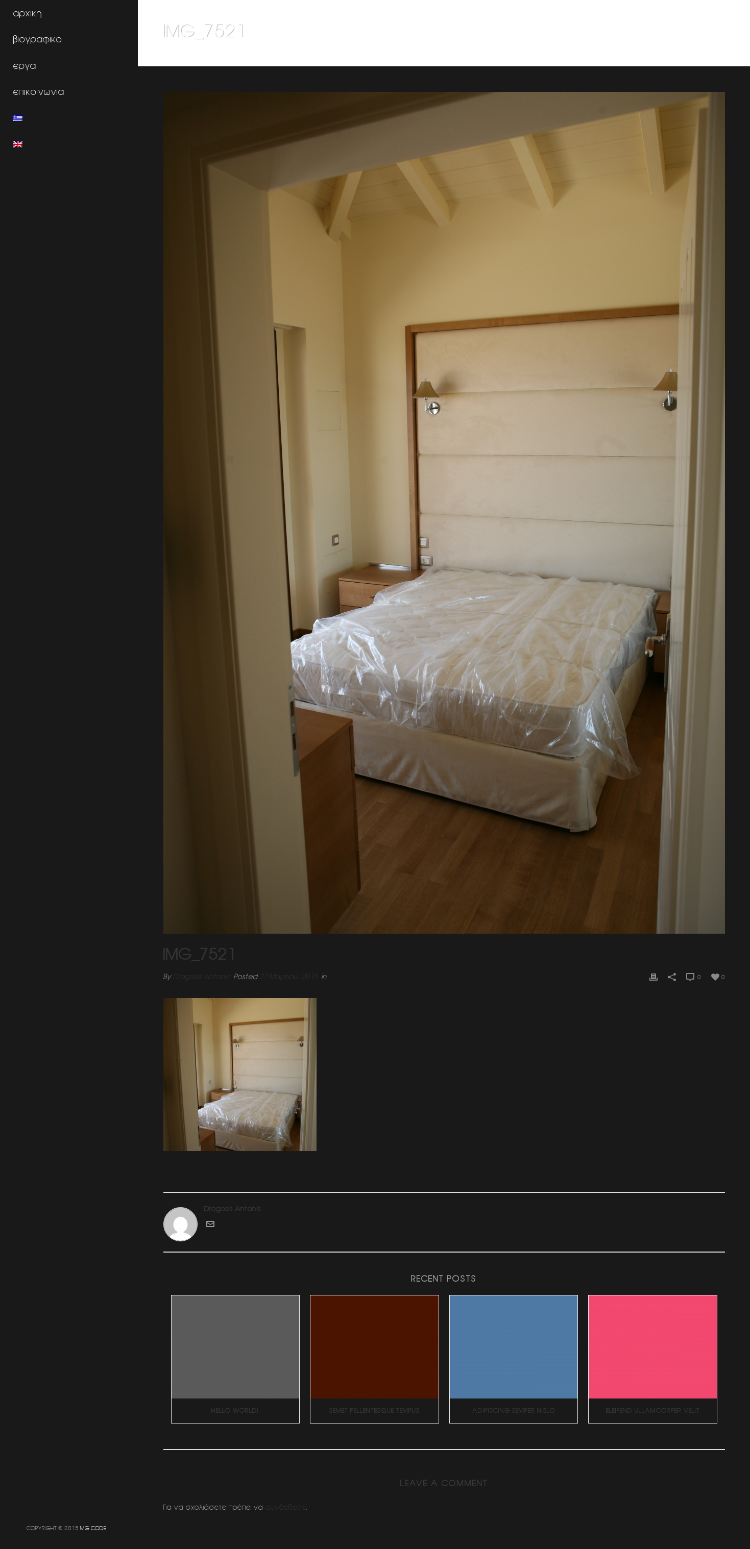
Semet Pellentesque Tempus (374, 1410)
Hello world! (235, 1410)
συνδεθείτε (285, 1507)
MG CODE (93, 1527)
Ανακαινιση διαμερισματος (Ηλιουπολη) (623, 57)
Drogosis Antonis (201, 976)
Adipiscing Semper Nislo (513, 1410)
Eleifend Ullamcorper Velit (653, 1410)
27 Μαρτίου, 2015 (288, 976)
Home (547, 57)
